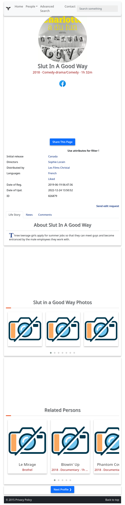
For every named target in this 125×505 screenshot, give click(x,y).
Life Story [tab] (14, 214)
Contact (70, 6)
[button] (51, 352)
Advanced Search (47, 8)
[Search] (97, 8)
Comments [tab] (45, 214)
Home (19, 6)
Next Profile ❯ (62, 489)
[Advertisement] (62, 113)
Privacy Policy (23, 500)
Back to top (112, 500)
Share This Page (63, 142)
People (30, 6)
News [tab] (29, 214)
